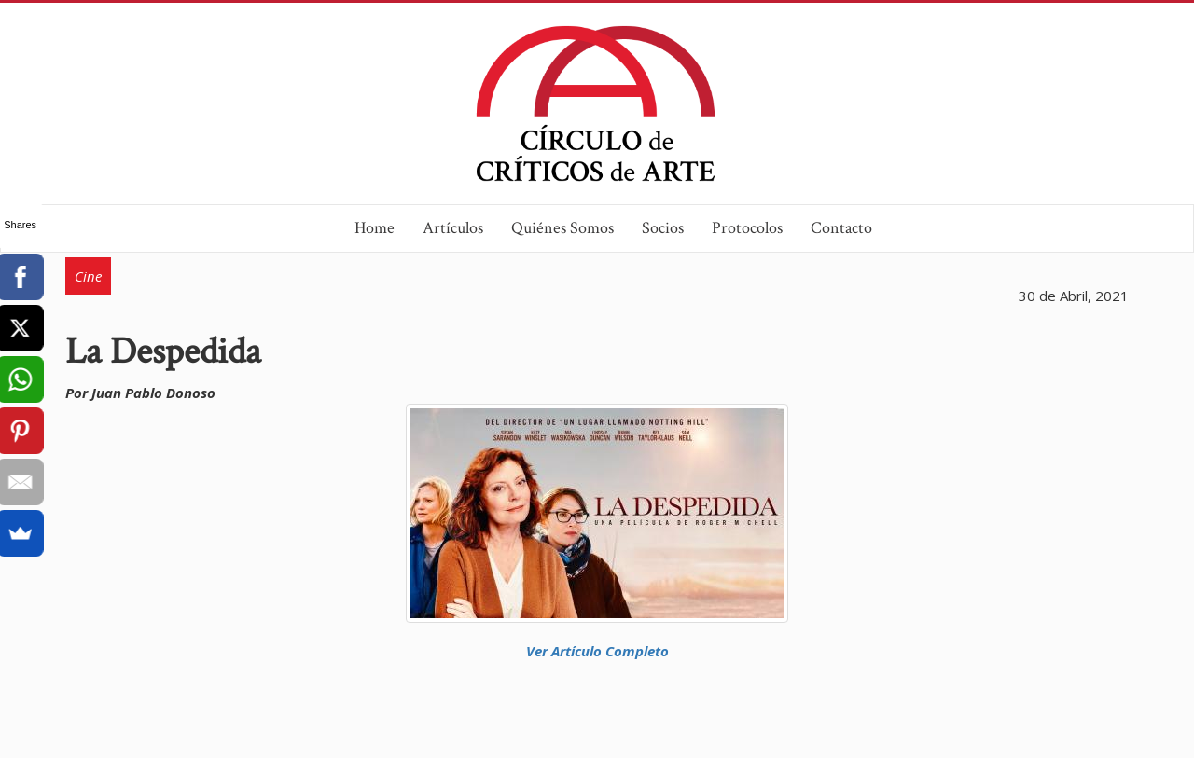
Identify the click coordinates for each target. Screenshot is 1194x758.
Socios (663, 228)
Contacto (841, 228)
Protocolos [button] (747, 228)
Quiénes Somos (562, 228)
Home (374, 228)
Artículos (453, 228)
